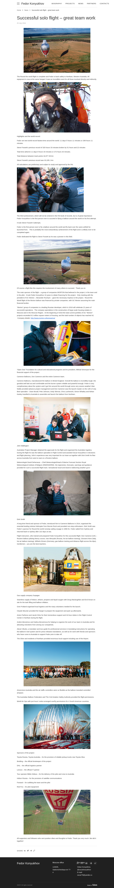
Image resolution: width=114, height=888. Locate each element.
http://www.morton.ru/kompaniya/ (43, 318)
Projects (70, 3)
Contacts (104, 3)
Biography (57, 3)
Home (19, 10)
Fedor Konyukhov (32, 3)
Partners (91, 3)
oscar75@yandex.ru (84, 875)
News (80, 3)
